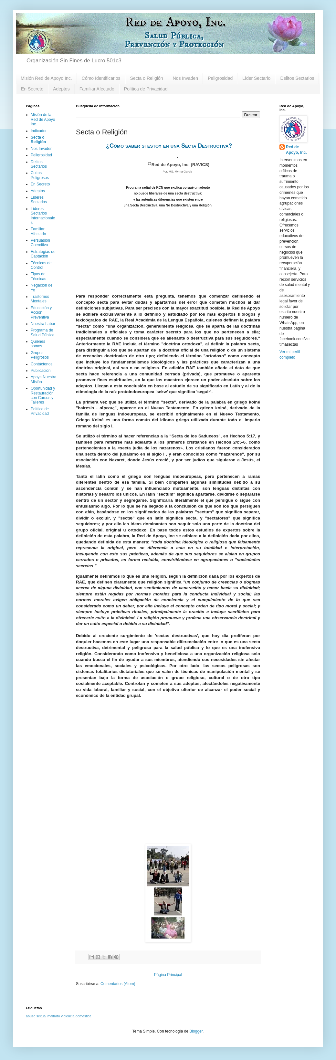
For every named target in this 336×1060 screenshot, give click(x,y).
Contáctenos (41, 364)
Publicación (40, 370)
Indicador (39, 131)
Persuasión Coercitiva (40, 242)
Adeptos (61, 88)
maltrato (53, 1016)
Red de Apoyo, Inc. (296, 150)
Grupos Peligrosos (40, 355)
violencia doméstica (76, 1016)
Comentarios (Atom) (117, 983)
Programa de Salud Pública (42, 332)
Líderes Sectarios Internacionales (43, 215)
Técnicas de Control (41, 265)
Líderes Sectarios (39, 199)
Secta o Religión (146, 78)
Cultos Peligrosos (40, 175)
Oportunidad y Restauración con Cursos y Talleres (43, 395)
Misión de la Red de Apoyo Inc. (43, 119)
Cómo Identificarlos (101, 78)
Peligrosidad (220, 78)
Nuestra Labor (43, 323)
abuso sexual (36, 1016)
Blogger (196, 1031)
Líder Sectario (256, 78)
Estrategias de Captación (43, 253)
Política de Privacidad (146, 88)
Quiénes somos (38, 343)
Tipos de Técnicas (38, 276)
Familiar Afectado (96, 88)
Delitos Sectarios (297, 78)
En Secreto (32, 88)
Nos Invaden (185, 78)
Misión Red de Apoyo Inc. (46, 78)
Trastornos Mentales (40, 298)
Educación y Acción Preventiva (41, 313)
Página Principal (168, 974)
